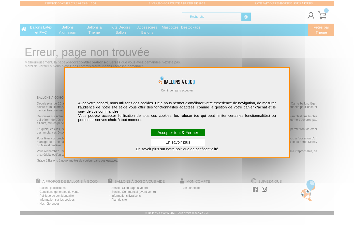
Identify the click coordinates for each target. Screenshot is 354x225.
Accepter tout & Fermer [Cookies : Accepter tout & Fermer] (178, 133)
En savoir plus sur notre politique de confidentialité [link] (177, 149)
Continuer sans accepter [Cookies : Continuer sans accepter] (177, 90)
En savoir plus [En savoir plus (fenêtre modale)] (177, 142)
